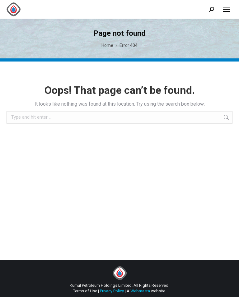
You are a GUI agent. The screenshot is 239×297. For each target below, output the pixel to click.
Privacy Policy (112, 291)
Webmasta (140, 291)
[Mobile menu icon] (226, 9)
